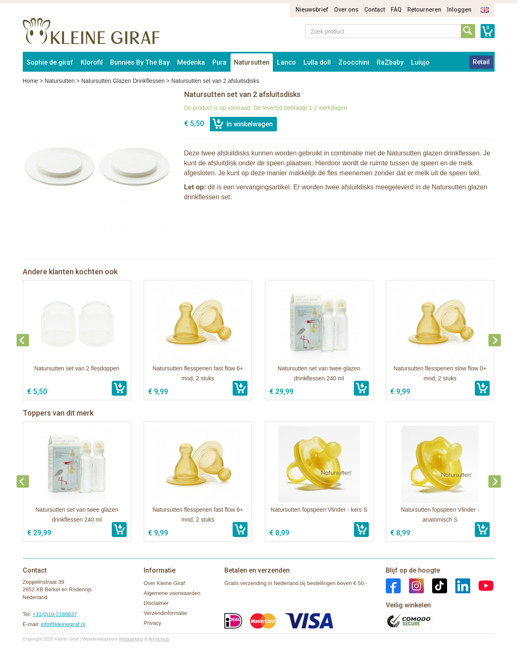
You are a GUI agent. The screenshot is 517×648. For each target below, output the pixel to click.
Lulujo (420, 62)
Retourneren (424, 9)
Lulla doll (317, 62)
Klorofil (92, 62)
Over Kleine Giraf (164, 583)
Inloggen (459, 9)
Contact (374, 9)
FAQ (396, 9)
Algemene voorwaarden (172, 593)
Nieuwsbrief (312, 9)
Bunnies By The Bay (140, 62)
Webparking (131, 638)
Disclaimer (156, 603)
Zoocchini (353, 62)
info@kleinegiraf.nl (63, 624)
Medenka (191, 62)
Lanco (286, 62)
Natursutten (251, 62)
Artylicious (158, 638)
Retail (481, 62)
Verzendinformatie (165, 613)
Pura (219, 62)
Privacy (152, 623)
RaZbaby (390, 62)
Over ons (346, 9)
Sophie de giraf (49, 62)
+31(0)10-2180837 (54, 614)
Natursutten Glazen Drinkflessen (123, 80)
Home (30, 80)
